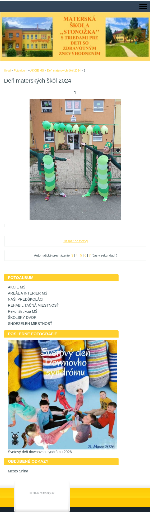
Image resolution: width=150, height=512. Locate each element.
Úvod (7, 70)
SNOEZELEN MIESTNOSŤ (30, 324)
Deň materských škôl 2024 (64, 70)
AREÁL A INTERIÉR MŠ (27, 293)
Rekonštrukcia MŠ (23, 312)
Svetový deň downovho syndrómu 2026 (40, 452)
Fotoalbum (20, 70)
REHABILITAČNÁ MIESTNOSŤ (33, 305)
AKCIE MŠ (37, 70)
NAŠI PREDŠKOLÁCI (25, 299)
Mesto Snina (18, 471)
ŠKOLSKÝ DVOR (22, 318)
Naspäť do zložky (75, 241)
